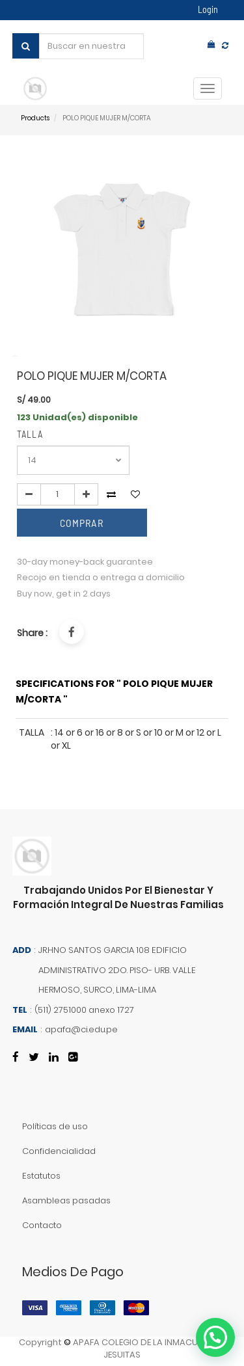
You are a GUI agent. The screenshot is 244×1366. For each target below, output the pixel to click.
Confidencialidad (59, 1151)
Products (35, 118)
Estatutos (41, 1176)
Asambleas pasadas (66, 1200)
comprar (81, 522)
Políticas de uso (55, 1126)
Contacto (42, 1225)
